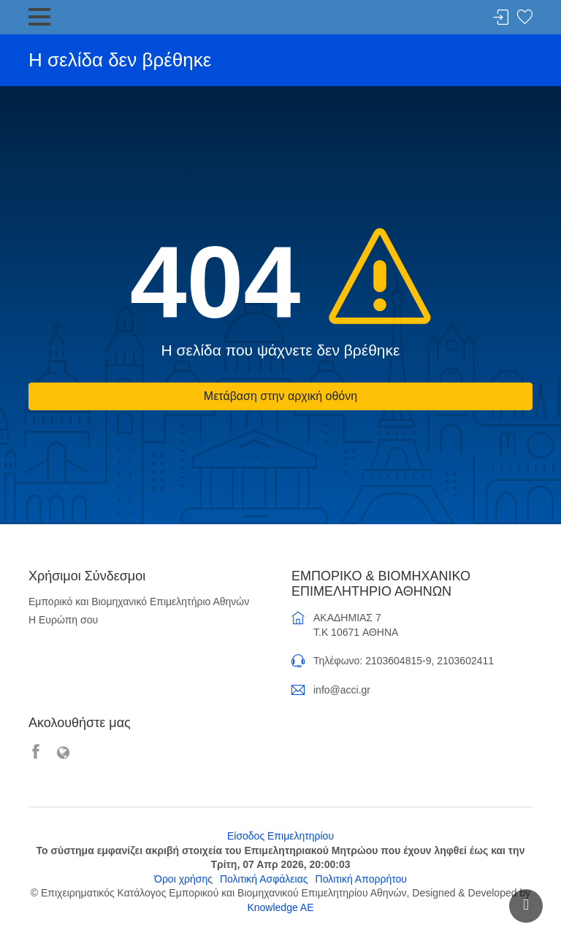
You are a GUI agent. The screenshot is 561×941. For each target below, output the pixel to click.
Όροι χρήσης (183, 879)
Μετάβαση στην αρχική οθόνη (280, 396)
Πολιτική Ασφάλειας (264, 879)
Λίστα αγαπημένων (524, 17)
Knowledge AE (280, 907)
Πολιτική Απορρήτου (361, 879)
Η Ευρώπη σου (63, 620)
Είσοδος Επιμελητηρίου (280, 836)
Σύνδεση (501, 17)
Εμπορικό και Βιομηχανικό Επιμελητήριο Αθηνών (138, 601)
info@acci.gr (341, 690)
